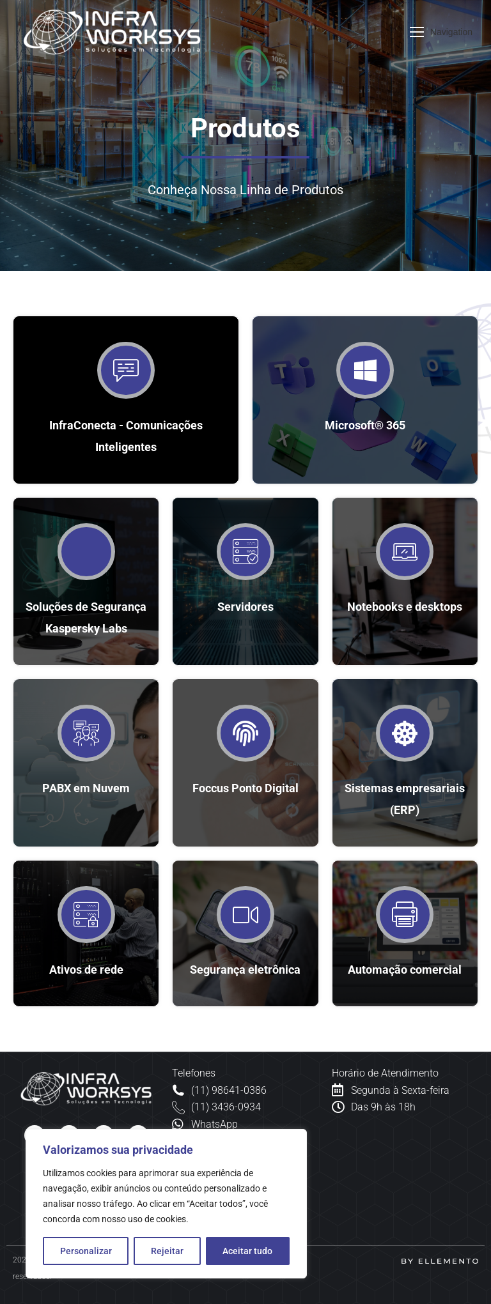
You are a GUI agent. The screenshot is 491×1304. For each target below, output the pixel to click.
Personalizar (86, 1251)
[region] (166, 1203)
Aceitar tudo (247, 1251)
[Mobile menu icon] (441, 32)
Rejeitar (167, 1251)
